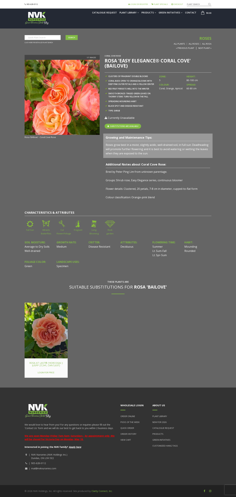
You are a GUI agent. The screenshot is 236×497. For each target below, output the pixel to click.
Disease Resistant (99, 246)
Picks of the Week (130, 422)
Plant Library (129, 12)
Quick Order (127, 428)
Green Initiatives (170, 12)
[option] (62, 99)
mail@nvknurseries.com (43, 468)
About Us (158, 405)
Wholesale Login (132, 405)
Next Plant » (204, 48)
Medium (62, 246)
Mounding (190, 246)
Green (28, 266)
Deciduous (126, 246)
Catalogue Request (104, 12)
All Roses (194, 43)
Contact (190, 12)
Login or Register (138, 4)
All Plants (179, 43)
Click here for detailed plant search (39, 43)
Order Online (127, 416)
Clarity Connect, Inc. (101, 491)
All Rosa (206, 43)
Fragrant (78, 229)
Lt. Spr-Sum (159, 255)
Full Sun (30, 229)
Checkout (177, 4)
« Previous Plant (185, 48)
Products (148, 12)
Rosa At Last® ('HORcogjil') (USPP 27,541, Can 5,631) (46, 364)
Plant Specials (160, 4)
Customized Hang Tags (165, 445)
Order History (128, 433)
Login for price (46, 372)
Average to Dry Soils (37, 246)
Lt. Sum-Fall (159, 251)
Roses (205, 38)
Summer (157, 246)
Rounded (189, 251)
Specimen (62, 266)
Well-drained (32, 251)
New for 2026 (159, 422)
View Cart (125, 439)
